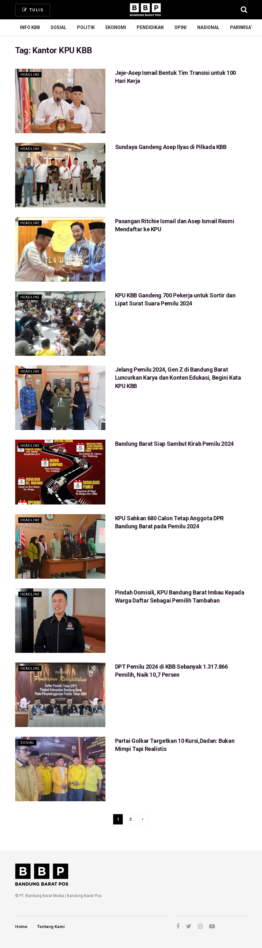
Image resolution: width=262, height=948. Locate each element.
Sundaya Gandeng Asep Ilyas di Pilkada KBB (171, 147)
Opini (180, 27)
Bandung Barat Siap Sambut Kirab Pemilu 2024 (174, 443)
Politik (86, 27)
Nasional (208, 27)
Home (21, 926)
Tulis (33, 9)
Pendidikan (150, 27)
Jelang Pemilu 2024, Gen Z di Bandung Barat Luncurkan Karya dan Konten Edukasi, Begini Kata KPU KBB (178, 377)
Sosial (58, 27)
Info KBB (30, 27)
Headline (30, 75)
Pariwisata (243, 27)
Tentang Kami (51, 926)
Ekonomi (115, 27)
